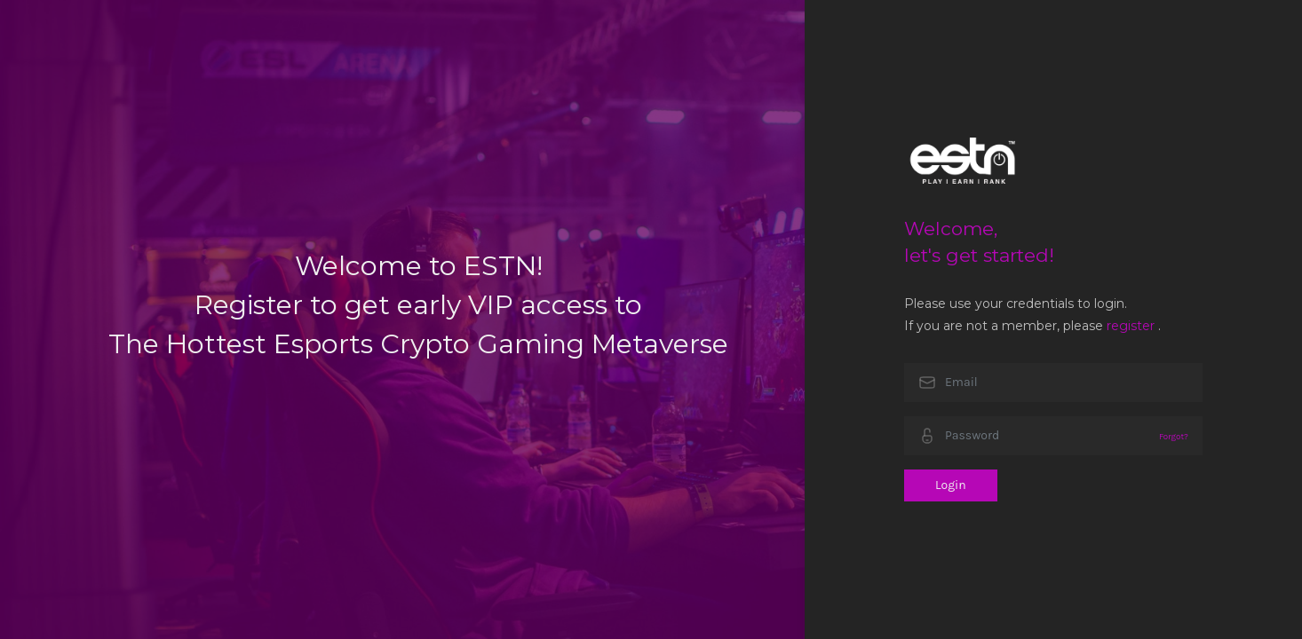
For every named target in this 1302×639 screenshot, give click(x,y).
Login (950, 485)
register (1131, 326)
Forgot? (1173, 436)
